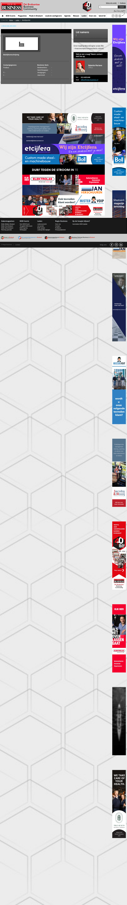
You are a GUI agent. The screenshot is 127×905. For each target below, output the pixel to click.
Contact (57, 226)
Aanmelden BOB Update (79, 224)
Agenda (67, 16)
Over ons (92, 16)
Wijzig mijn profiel (111, 3)
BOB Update (41, 228)
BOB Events (10, 16)
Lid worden (40, 226)
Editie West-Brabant (7, 228)
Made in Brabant (36, 16)
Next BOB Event (25, 224)
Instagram (116, 245)
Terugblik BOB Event (26, 226)
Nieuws (76, 16)
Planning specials (6, 230)
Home (3, 15)
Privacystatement (60, 230)
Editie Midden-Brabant (8, 224)
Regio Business (20, 6)
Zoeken (122, 7)
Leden (84, 16)
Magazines (22, 16)
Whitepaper (23, 230)
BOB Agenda (24, 228)
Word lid (102, 16)
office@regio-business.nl (89, 80)
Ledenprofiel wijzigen (43, 230)
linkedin (121, 245)
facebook (112, 245)
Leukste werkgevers (53, 16)
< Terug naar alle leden (8, 26)
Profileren (123, 3)
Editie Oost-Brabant (7, 226)
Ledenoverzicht (41, 224)
